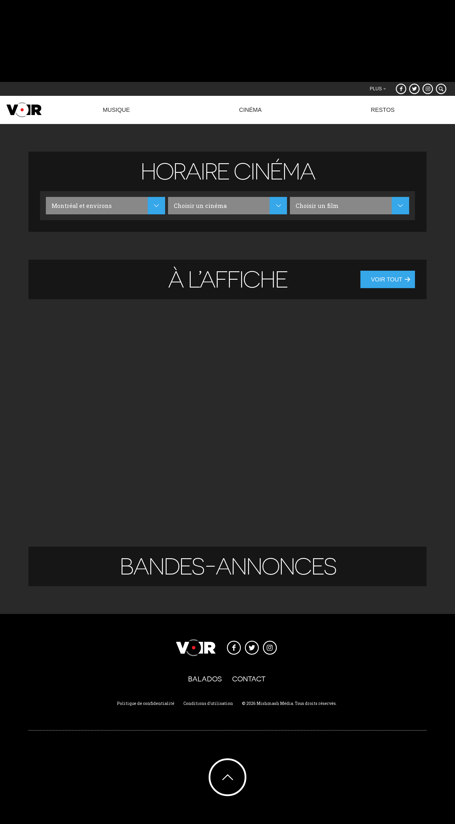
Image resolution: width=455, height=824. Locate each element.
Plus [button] (378, 88)
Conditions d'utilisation (208, 703)
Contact (249, 679)
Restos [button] (382, 113)
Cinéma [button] (250, 113)
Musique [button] (116, 113)
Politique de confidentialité (145, 703)
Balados (205, 679)
